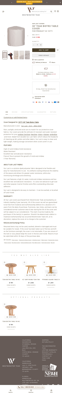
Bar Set (53, 242)
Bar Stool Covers (16, 242)
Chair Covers (15, 240)
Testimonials (47, 354)
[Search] (51, 11)
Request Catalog (49, 352)
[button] (12, 2)
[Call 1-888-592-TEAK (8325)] (31, 387)
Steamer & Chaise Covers (25, 240)
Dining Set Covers (46, 242)
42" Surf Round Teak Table (31, 279)
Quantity (35, 41)
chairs (40, 134)
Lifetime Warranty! (49, 350)
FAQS (44, 360)
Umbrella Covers (36, 240)
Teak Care (46, 358)
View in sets (11, 285)
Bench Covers (7, 242)
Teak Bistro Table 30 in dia (11, 279)
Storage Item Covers (53, 240)
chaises (46, 134)
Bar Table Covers (36, 242)
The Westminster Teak (49, 347)
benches (34, 134)
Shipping (45, 340)
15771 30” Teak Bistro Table (28, 122)
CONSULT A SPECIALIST (44, 55)
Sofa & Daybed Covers (26, 242)
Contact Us (47, 356)
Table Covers (44, 240)
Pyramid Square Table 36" (51, 279)
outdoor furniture (24, 134)
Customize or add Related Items (15, 117)
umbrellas (53, 134)
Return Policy (48, 342)
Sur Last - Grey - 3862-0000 (31, 126)
